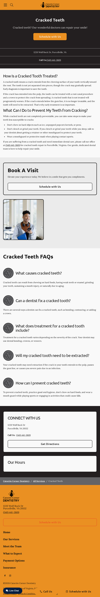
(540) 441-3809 (53, 60)
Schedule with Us (50, 36)
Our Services (11, 539)
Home (6, 532)
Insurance (9, 567)
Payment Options (14, 560)
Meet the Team (12, 546)
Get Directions (50, 444)
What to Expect (12, 553)
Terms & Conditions (27, 593)
